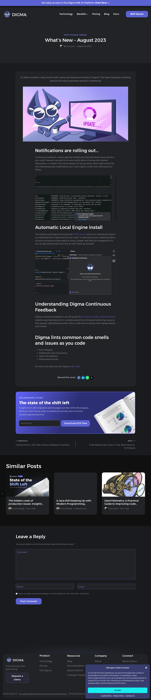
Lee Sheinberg (19, 519)
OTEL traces (83, 236)
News (66, 35)
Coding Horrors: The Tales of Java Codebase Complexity (44, 454)
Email (82, 598)
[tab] (70, 527)
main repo (79, 375)
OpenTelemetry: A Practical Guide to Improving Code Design (121, 514)
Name (21, 598)
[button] (146, 668)
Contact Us (129, 696)
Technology (66, 14)
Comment (23, 563)
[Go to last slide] (2, 504)
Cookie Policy (106, 696)
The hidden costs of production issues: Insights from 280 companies (25, 514)
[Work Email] (41, 433)
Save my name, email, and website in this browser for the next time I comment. (57, 605)
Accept (117, 690)
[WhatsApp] (87, 387)
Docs (116, 14)
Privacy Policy (118, 696)
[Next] (148, 504)
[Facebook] (79, 387)
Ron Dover (70, 46)
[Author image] (60, 46)
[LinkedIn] (83, 387)
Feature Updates (79, 35)
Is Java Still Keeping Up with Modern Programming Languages (73, 514)
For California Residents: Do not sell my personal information (51, 684)
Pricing (96, 14)
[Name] (45, 598)
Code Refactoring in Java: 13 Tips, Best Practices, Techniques (106, 454)
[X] (91, 387)
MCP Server (137, 14)
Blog (106, 14)
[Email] (106, 598)
